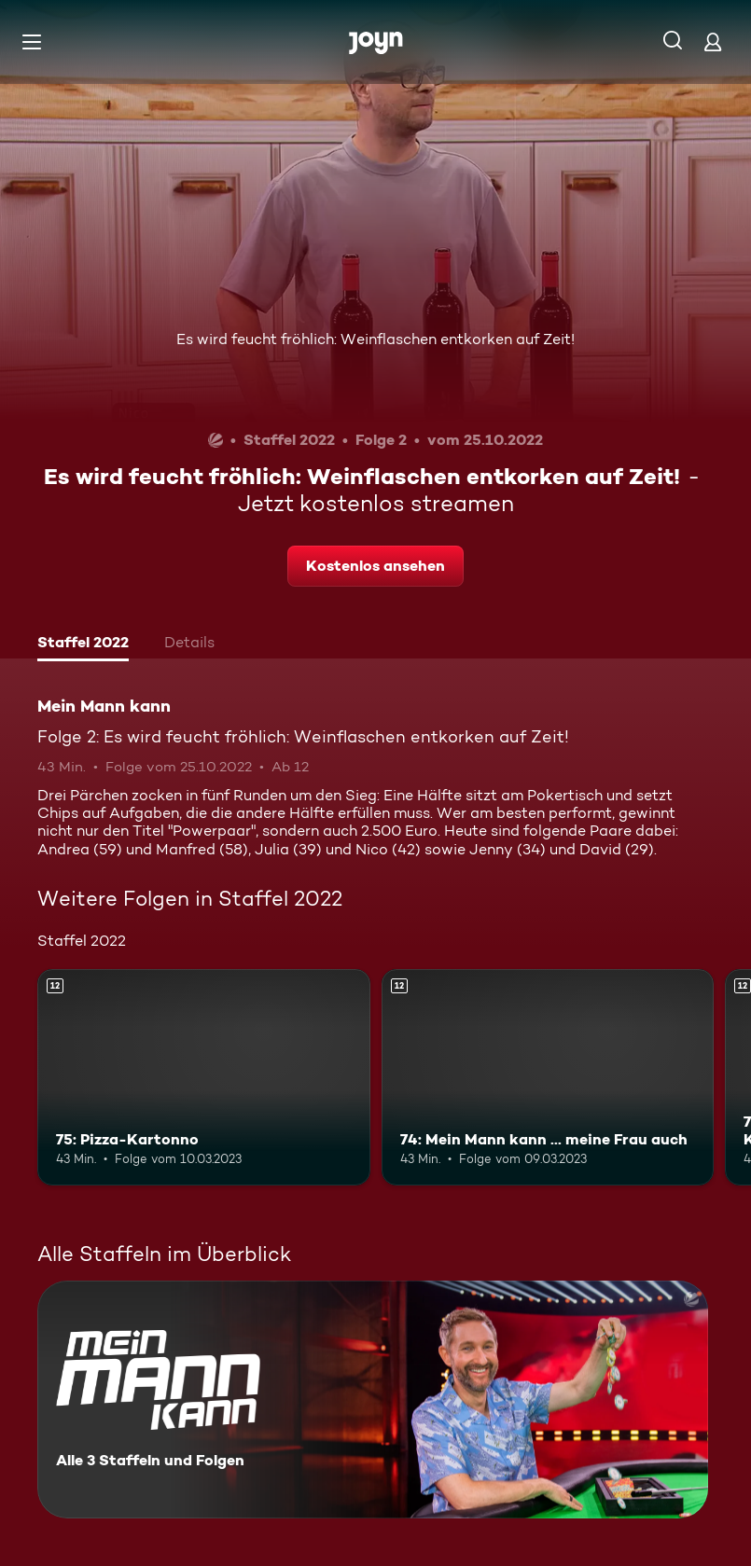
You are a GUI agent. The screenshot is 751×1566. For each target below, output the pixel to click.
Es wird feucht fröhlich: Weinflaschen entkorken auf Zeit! (375, 339)
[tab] (83, 644)
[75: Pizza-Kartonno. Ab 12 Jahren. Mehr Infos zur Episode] (203, 1077)
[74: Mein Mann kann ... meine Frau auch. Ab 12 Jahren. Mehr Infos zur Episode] (548, 1077)
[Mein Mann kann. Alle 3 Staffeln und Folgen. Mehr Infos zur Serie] (372, 1399)
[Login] (713, 41)
